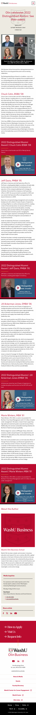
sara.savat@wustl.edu (12, 599)
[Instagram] (23, 661)
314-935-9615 (10, 597)
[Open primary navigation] (33, 3)
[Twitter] (7, 613)
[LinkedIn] (11, 613)
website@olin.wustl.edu (18, 671)
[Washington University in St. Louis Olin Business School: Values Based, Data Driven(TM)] (18, 655)
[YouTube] (13, 661)
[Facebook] (3, 613)
